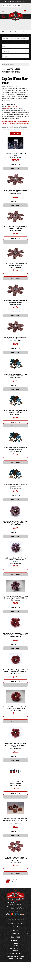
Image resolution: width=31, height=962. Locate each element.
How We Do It (15, 948)
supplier (6, 108)
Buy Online (15, 937)
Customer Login (15, 958)
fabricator (16, 106)
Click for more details (15, 1)
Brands (4, 56)
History (15, 945)
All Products (5, 32)
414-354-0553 (18, 907)
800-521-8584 (20, 909)
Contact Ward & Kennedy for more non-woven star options (15, 123)
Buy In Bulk (15, 940)
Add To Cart (15, 164)
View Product (15, 168)
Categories (5, 51)
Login (3, 11)
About (15, 943)
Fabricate (15, 933)
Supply (15, 930)
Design (15, 927)
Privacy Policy (15, 953)
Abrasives (12, 32)
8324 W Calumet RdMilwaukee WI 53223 (15, 903)
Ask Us (15, 951)
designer (9, 106)
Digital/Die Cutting (15, 923)
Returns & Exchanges (15, 956)
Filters (4, 46)
